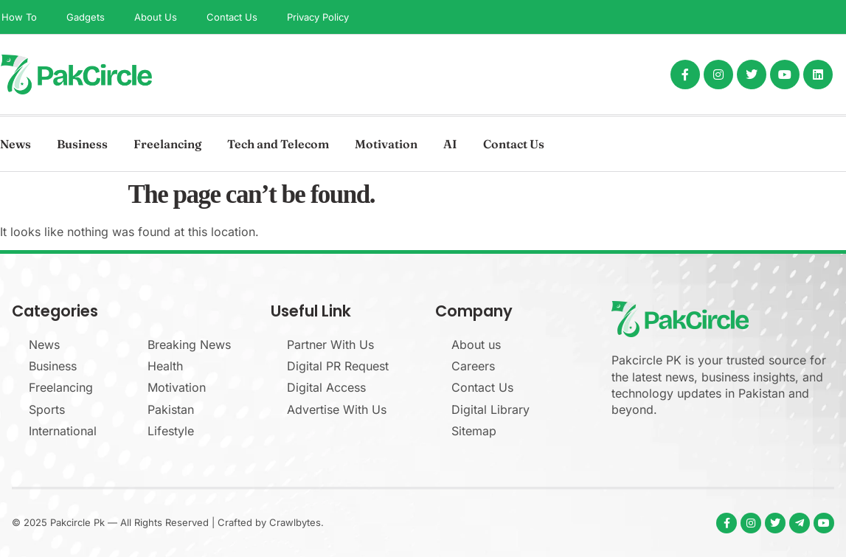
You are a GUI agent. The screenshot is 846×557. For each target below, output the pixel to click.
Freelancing (167, 143)
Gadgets (85, 17)
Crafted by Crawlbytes (269, 522)
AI (450, 143)
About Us (155, 17)
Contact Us (232, 17)
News (15, 143)
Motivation (386, 143)
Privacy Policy (318, 17)
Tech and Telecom (278, 143)
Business (82, 143)
